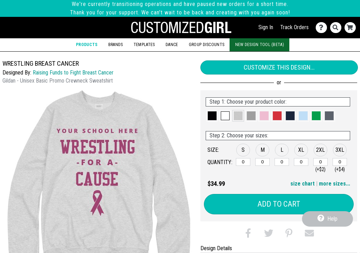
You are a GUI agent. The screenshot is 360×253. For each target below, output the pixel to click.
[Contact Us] (323, 27)
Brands (115, 44)
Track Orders (294, 27)
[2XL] (320, 162)
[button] (212, 116)
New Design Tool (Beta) (259, 44)
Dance (172, 44)
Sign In (265, 27)
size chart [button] (302, 183)
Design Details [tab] (216, 248)
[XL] (301, 162)
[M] (262, 162)
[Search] (337, 27)
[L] (282, 162)
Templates (144, 44)
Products (86, 44)
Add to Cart (278, 204)
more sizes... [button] (334, 183)
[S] (243, 162)
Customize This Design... (279, 67)
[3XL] (340, 162)
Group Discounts (206, 44)
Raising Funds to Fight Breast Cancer (73, 72)
